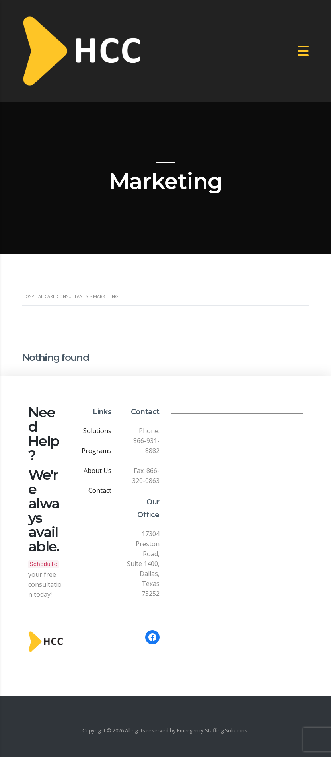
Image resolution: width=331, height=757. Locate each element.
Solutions (97, 430)
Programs (96, 450)
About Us (97, 470)
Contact (99, 490)
